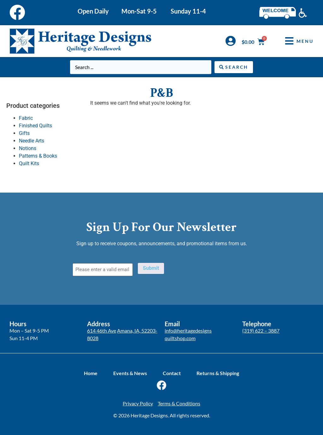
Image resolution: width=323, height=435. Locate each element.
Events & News (130, 373)
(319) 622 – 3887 (260, 331)
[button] (295, 41)
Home (90, 373)
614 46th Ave (101, 331)
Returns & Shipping (218, 373)
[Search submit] (233, 67)
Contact (172, 373)
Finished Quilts (35, 126)
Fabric (26, 118)
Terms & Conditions (179, 403)
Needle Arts (31, 141)
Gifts (24, 133)
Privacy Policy (138, 403)
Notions (27, 148)
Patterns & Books (38, 156)
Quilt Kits (29, 163)
